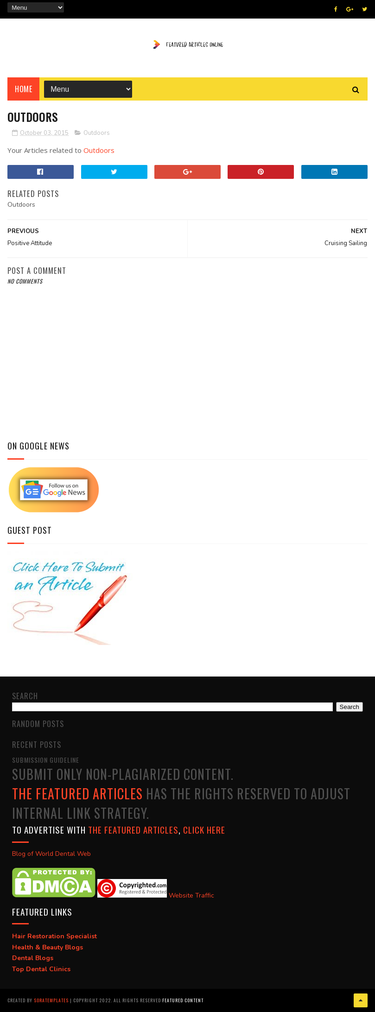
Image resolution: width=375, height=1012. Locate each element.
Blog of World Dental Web (51, 853)
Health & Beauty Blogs (47, 947)
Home (23, 89)
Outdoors (96, 133)
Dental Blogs (32, 958)
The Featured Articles (77, 793)
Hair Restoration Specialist (54, 936)
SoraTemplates (51, 1000)
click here (204, 829)
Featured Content (182, 1000)
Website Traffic (191, 895)
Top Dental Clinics (41, 969)
